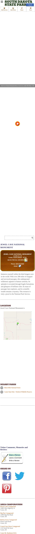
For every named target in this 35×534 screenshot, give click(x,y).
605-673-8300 (20, 264)
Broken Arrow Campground (8, 520)
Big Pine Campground (6, 513)
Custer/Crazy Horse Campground (10, 526)
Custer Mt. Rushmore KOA (8, 533)
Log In (30, 5)
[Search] (18, 237)
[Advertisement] (17, 427)
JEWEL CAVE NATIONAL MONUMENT (17, 254)
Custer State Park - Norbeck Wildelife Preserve (18, 392)
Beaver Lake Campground (8, 506)
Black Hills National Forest (12, 388)
